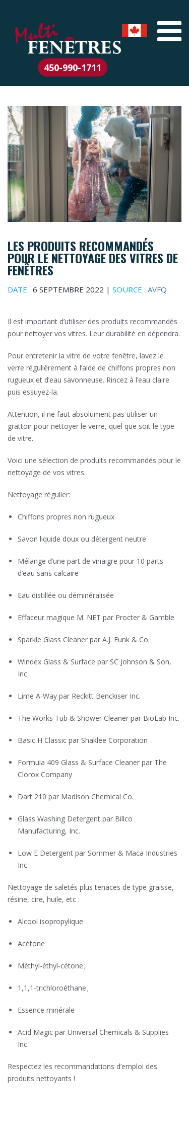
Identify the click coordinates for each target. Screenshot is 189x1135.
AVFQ (157, 289)
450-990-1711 (72, 67)
